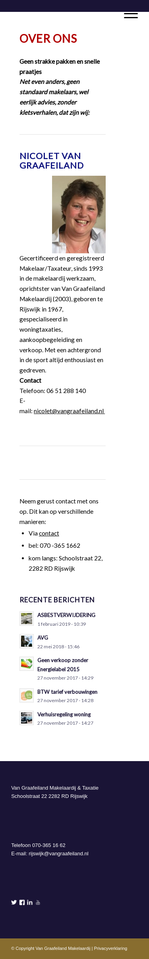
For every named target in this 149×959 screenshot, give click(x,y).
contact (49, 533)
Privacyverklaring (110, 948)
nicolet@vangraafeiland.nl (69, 410)
